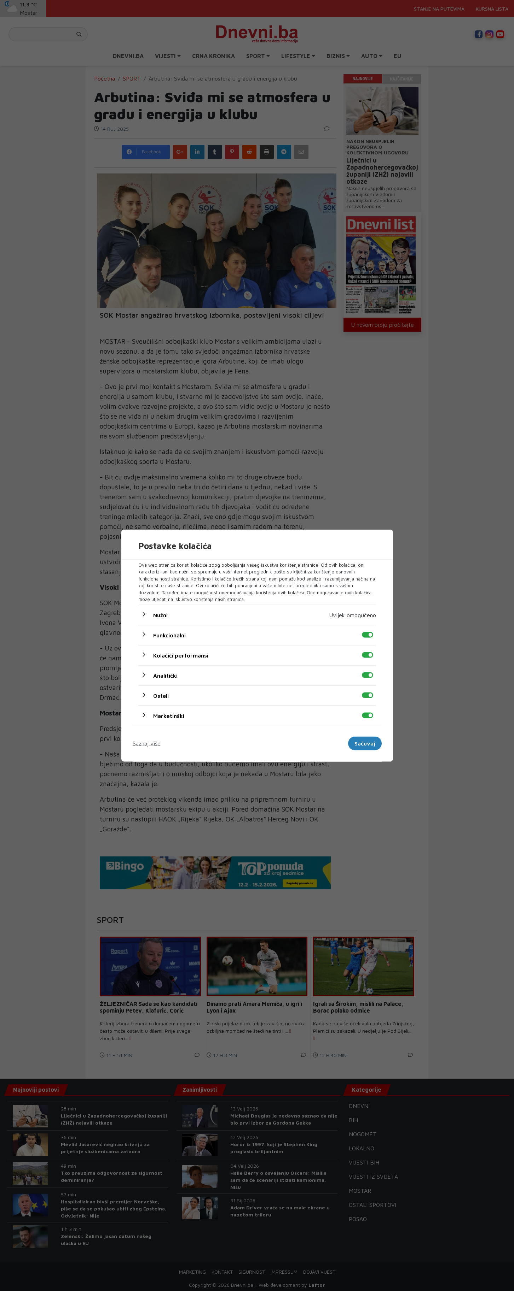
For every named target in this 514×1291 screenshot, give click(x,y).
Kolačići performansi (180, 655)
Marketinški (168, 715)
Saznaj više (147, 743)
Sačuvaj (364, 743)
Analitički (165, 675)
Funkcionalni (169, 635)
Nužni (160, 615)
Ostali (161, 695)
